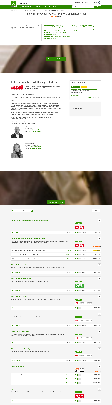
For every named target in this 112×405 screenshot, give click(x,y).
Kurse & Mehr (25, 7)
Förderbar (79, 223)
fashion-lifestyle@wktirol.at (34, 129)
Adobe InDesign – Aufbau (19, 296)
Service (38, 6)
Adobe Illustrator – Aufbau (19, 265)
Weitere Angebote (23, 10)
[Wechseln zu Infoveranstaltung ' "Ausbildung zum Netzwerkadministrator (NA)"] (96, 98)
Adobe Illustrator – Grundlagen (21, 278)
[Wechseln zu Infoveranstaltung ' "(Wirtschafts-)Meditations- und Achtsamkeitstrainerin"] (98, 98)
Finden (97, 6)
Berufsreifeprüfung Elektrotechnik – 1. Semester (84, 89)
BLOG (54, 6)
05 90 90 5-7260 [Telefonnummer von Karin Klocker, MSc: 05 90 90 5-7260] (79, 110)
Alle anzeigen (75, 95)
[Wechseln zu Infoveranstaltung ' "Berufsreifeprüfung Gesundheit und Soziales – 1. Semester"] (93, 98)
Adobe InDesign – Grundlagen (20, 314)
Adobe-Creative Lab (17, 366)
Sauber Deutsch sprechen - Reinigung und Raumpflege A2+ (30, 220)
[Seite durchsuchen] (86, 6)
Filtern (96, 210)
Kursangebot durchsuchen (56, 59)
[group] (56, 16)
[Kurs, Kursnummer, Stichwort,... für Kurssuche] (22, 210)
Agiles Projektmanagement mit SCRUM (23, 389)
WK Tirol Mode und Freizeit (35, 131)
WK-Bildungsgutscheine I (33, 10)
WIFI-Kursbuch (14, 10)
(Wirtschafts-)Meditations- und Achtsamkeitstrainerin (28, 238)
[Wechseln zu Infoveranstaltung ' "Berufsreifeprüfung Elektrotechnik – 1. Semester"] (90, 98)
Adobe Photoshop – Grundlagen (21, 349)
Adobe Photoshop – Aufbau (20, 331)
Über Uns (47, 6)
